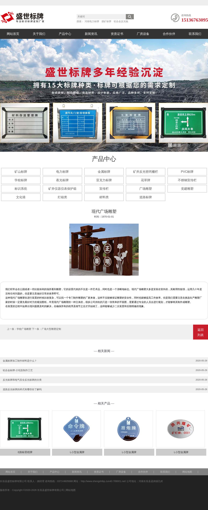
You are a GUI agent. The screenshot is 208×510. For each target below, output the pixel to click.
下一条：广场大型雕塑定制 (46, 329)
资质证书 (117, 34)
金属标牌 (104, 171)
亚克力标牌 (104, 180)
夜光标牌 (62, 180)
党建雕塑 (187, 188)
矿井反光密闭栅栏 (145, 171)
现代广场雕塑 (104, 211)
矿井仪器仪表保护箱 (62, 188)
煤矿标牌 (106, 21)
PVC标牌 (187, 171)
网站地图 (187, 471)
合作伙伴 (169, 34)
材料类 (104, 197)
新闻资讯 (91, 34)
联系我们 (195, 34)
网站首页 (13, 34)
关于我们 (39, 34)
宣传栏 (104, 188)
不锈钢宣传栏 (187, 180)
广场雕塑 (145, 188)
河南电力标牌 (92, 21)
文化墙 (20, 197)
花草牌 (145, 180)
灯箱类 (62, 197)
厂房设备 (143, 34)
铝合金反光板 (121, 21)
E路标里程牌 (25, 452)
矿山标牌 (21, 171)
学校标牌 (21, 180)
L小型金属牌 (77, 452)
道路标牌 (145, 197)
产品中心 (65, 34)
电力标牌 (62, 171)
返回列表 (200, 332)
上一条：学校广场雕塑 (19, 329)
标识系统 (21, 188)
